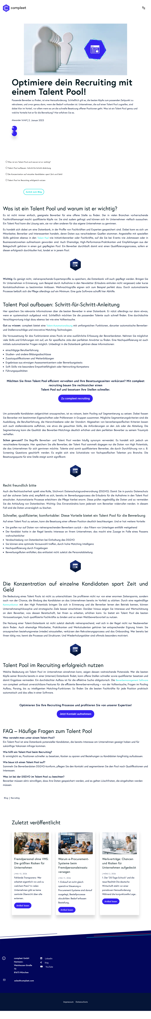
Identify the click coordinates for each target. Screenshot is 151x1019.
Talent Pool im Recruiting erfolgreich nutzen (29, 182)
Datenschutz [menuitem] (82, 1010)
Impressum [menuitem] (68, 1010)
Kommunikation (11, 608)
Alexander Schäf (20, 120)
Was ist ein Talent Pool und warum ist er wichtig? (31, 163)
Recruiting (17, 801)
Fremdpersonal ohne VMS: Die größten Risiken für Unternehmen (30, 868)
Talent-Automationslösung (67, 329)
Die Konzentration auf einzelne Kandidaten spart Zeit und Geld (37, 176)
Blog (6, 801)
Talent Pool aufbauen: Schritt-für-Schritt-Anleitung (32, 169)
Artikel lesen (24, 913)
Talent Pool (44, 242)
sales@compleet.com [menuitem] (24, 988)
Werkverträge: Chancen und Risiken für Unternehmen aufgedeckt (118, 868)
